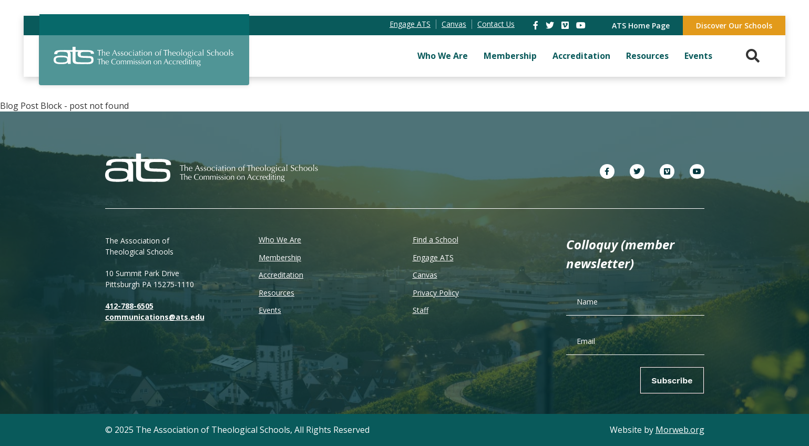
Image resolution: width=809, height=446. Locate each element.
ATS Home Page (641, 26)
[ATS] (144, 62)
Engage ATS (433, 257)
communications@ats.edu (154, 317)
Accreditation (581, 56)
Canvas (425, 275)
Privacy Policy (436, 293)
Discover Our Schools (734, 26)
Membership (510, 56)
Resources (647, 56)
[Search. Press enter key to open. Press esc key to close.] (753, 56)
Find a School (435, 240)
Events (698, 56)
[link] (536, 25)
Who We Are (442, 56)
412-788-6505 (129, 306)
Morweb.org (680, 429)
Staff (420, 310)
